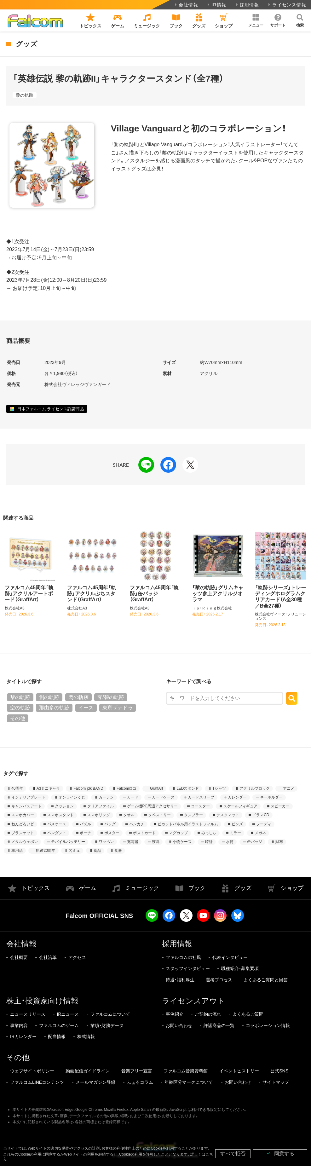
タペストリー (159, 815)
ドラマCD (260, 815)
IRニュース (68, 1014)
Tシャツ (219, 788)
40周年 (17, 788)
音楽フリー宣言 (136, 1070)
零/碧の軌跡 (110, 697)
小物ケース (182, 842)
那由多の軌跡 (54, 707)
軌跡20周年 (45, 850)
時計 (209, 842)
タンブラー (193, 815)
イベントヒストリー (239, 1070)
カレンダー (237, 797)
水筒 (229, 842)
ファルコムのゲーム (59, 1025)
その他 (17, 718)
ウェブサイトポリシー (32, 1070)
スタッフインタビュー (188, 968)
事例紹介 (174, 1014)
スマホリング (98, 815)
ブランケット (22, 833)
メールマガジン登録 (95, 1082)
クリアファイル (100, 806)
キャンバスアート (26, 806)
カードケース (163, 797)
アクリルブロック (254, 788)
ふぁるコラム (140, 1082)
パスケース (56, 824)
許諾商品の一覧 (219, 1025)
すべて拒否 (232, 1153)
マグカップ (178, 833)
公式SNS (279, 1070)
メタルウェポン (24, 842)
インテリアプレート (28, 797)
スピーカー (280, 806)
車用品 (17, 850)
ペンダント (56, 833)
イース (86, 707)
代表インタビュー (230, 957)
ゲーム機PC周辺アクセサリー (152, 806)
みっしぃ (208, 833)
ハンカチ (136, 824)
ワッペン (106, 842)
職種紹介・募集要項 (240, 968)
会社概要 (19, 957)
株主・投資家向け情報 (42, 1000)
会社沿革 (48, 957)
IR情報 (216, 4)
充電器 (132, 842)
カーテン (106, 797)
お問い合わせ (179, 1025)
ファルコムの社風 (183, 957)
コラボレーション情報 (268, 1025)
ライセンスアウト (193, 1000)
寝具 (155, 842)
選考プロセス (219, 979)
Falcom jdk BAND (88, 788)
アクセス (77, 957)
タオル (129, 815)
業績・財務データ (107, 1025)
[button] (256, 20)
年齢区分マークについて (188, 1082)
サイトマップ (275, 1082)
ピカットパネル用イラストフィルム (188, 824)
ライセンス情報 (286, 4)
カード (132, 797)
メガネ (260, 833)
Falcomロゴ (126, 788)
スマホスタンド (60, 815)
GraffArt (156, 788)
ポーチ (85, 833)
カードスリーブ (201, 797)
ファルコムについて (110, 1014)
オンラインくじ (72, 797)
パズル (85, 824)
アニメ (288, 788)
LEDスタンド (187, 788)
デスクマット (227, 815)
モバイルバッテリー (68, 842)
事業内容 (19, 1025)
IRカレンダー (23, 1036)
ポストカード (144, 833)
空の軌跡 (20, 707)
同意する (280, 1153)
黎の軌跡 (24, 95)
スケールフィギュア (240, 806)
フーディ (263, 824)
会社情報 (185, 4)
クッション (64, 806)
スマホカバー (22, 815)
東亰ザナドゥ (117, 707)
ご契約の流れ (208, 1014)
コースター (200, 806)
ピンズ (237, 824)
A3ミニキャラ (48, 788)
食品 (97, 850)
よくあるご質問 (248, 1014)
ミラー (235, 833)
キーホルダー (271, 797)
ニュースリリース (27, 1014)
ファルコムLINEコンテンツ (37, 1082)
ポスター (111, 833)
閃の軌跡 (78, 697)
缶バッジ (254, 842)
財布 (279, 842)
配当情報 (57, 1036)
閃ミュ (74, 850)
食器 (118, 850)
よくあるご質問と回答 (266, 979)
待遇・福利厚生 (180, 979)
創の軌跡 (49, 697)
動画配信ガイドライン (88, 1070)
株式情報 (86, 1036)
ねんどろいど (22, 824)
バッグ (110, 824)
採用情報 (246, 4)
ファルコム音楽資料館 (186, 1070)
